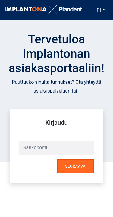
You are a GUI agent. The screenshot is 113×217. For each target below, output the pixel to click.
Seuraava (75, 166)
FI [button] (99, 10)
